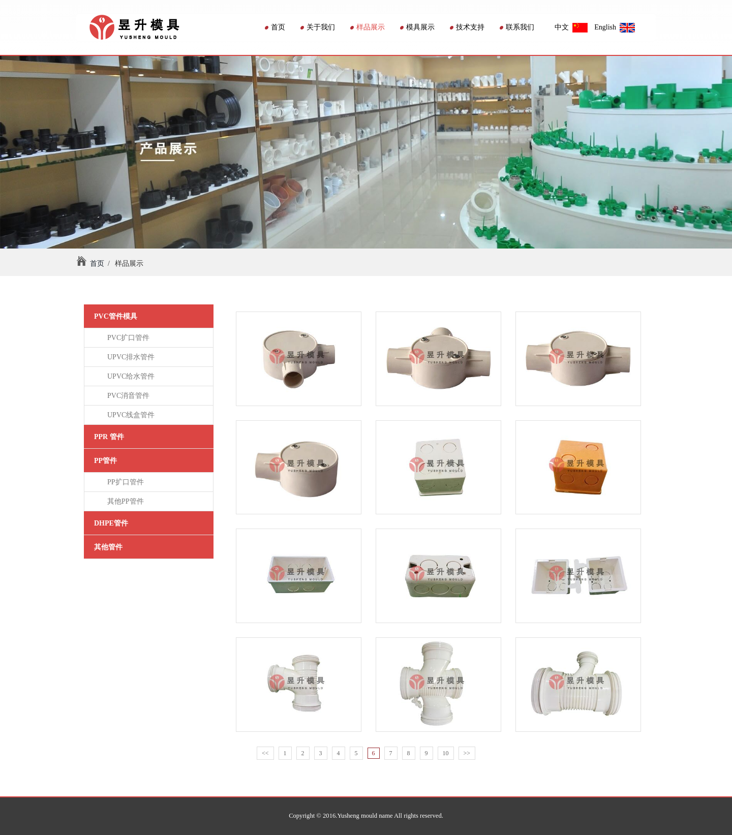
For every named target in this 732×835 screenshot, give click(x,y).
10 (446, 753)
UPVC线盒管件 (129, 415)
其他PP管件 (124, 501)
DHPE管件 (111, 523)
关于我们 (317, 27)
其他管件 (108, 547)
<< (265, 753)
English (614, 27)
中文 (571, 27)
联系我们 (517, 27)
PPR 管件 (109, 437)
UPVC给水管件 (129, 376)
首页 (275, 27)
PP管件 (105, 461)
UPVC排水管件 (129, 357)
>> (467, 753)
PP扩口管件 (124, 482)
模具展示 (417, 27)
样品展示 (367, 27)
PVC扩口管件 (126, 338)
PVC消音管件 (126, 395)
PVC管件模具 (115, 316)
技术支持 (467, 27)
